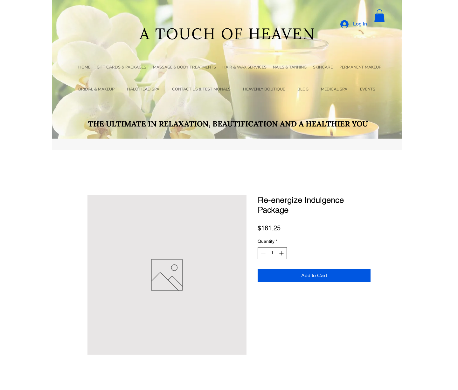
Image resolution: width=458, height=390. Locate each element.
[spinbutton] (272, 253)
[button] (379, 15)
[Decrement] (263, 253)
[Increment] (282, 253)
